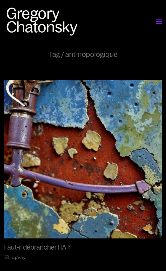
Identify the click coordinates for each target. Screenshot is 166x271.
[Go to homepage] (43, 21)
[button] (159, 21)
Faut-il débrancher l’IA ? (37, 247)
